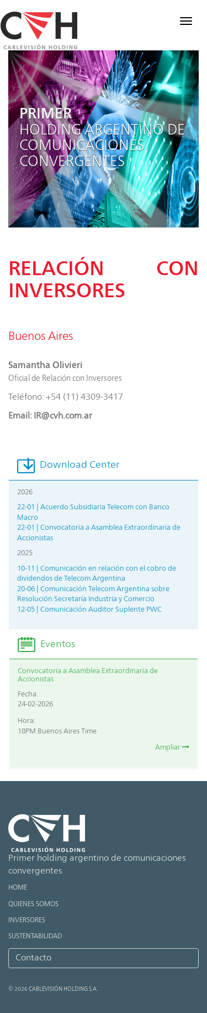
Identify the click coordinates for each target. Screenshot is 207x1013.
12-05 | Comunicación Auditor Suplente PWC (89, 609)
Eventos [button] (46, 644)
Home (17, 888)
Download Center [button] (68, 465)
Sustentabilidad (35, 936)
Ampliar (172, 747)
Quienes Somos (33, 904)
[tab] (103, 465)
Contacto (33, 958)
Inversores (26, 920)
